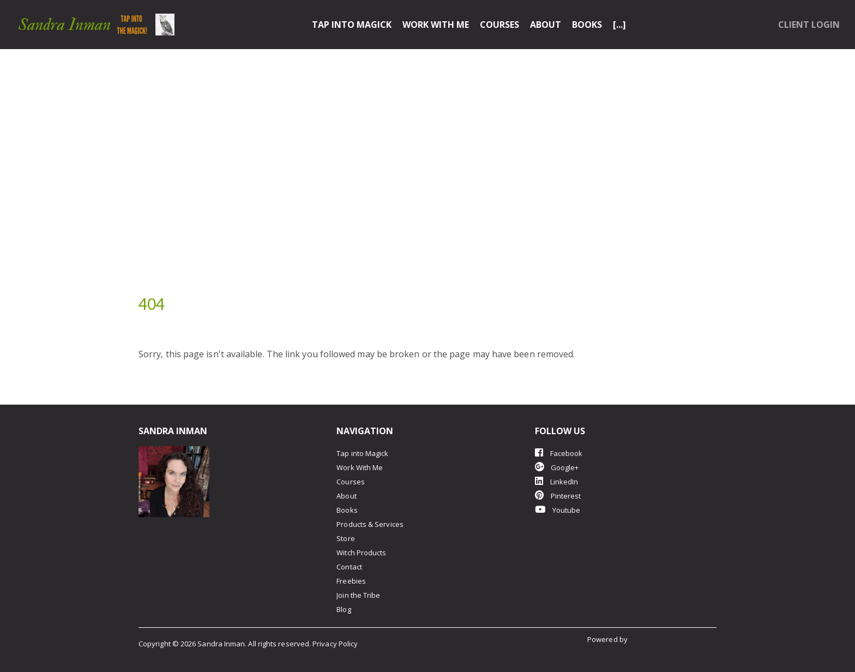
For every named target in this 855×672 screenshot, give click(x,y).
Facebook (559, 453)
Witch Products (361, 552)
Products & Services (370, 524)
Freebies (351, 581)
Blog (343, 609)
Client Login (809, 24)
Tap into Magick (352, 24)
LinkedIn (557, 481)
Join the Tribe (358, 595)
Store (345, 538)
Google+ (557, 467)
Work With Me (435, 24)
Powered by (608, 639)
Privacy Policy (335, 644)
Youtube (558, 510)
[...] (619, 24)
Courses (499, 24)
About (545, 24)
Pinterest (558, 495)
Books (587, 24)
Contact (349, 567)
